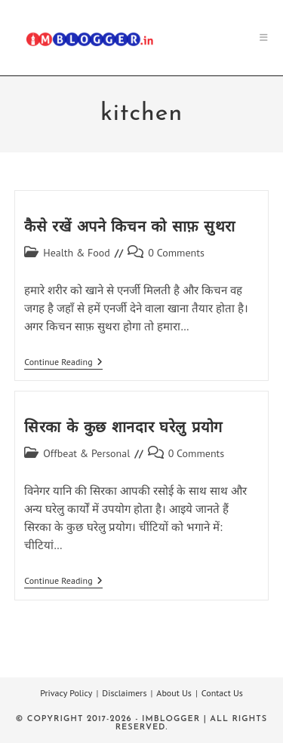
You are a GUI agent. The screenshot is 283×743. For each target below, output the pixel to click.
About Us (174, 692)
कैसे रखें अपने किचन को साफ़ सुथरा (129, 227)
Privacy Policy (66, 692)
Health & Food (76, 252)
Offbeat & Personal (86, 453)
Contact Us (222, 692)
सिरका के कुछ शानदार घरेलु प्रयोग (123, 428)
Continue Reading (63, 363)
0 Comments (176, 252)
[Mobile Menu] (264, 37)
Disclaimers (124, 692)
